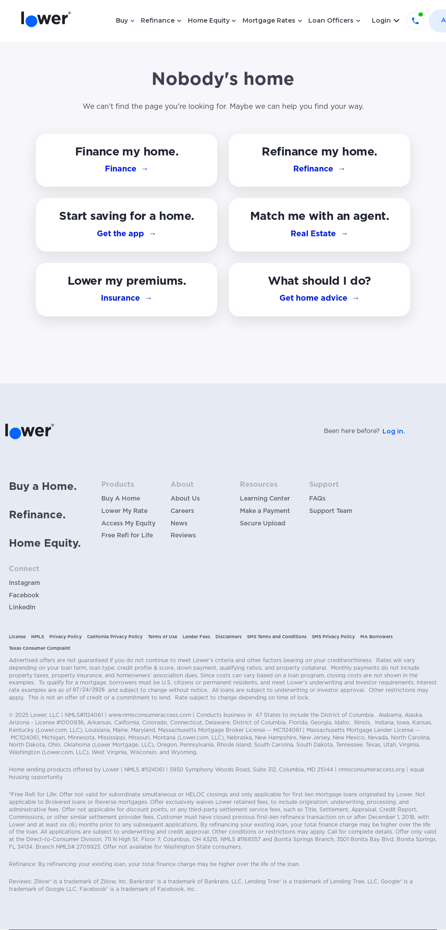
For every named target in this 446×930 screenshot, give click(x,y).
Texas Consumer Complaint (39, 648)
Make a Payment (265, 511)
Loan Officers (331, 20)
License (17, 637)
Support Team (330, 511)
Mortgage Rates (269, 20)
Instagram (24, 583)
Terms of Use (162, 637)
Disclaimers (228, 637)
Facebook (24, 595)
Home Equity (209, 20)
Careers (182, 511)
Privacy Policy (65, 637)
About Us (185, 499)
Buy (122, 20)
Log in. (393, 431)
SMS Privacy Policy (333, 637)
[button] (319, 289)
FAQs (317, 499)
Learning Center (265, 499)
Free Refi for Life (127, 536)
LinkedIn (22, 607)
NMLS (37, 637)
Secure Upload (262, 524)
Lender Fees (196, 637)
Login (381, 20)
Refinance (158, 20)
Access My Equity (128, 524)
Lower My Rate (124, 511)
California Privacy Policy (115, 637)
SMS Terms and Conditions (277, 637)
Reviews (183, 536)
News (179, 524)
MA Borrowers (376, 637)
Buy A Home (120, 499)
